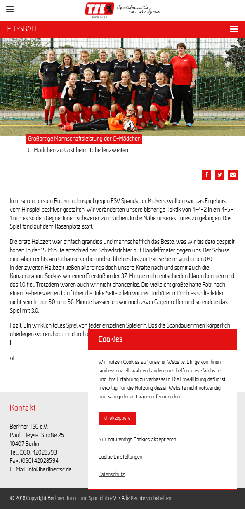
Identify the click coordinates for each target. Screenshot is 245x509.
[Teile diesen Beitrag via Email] (233, 175)
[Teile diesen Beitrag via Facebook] (206, 175)
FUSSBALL (22, 29)
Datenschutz (112, 474)
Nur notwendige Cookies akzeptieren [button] (137, 440)
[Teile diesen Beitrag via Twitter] (219, 175)
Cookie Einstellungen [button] (120, 457)
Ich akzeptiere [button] (117, 418)
